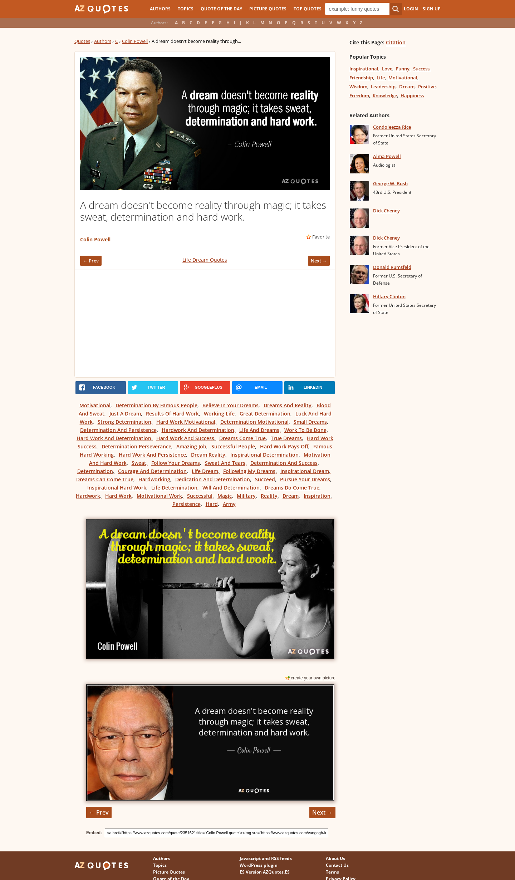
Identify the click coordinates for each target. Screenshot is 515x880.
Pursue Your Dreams (305, 479)
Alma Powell (387, 156)
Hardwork (88, 495)
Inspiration (317, 495)
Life (381, 77)
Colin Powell (135, 41)
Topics (185, 9)
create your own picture (313, 677)
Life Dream (205, 471)
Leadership (383, 86)
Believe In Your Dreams (230, 405)
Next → (319, 260)
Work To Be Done (305, 430)
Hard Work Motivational (185, 421)
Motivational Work (159, 495)
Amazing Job (191, 446)
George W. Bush (390, 183)
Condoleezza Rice (392, 127)
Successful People (233, 446)
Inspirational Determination (264, 454)
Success (421, 68)
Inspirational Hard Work (116, 487)
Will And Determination (231, 487)
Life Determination (174, 487)
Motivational (95, 405)
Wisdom (358, 86)
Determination (95, 471)
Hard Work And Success (185, 438)
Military (246, 495)
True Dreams (286, 438)
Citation (396, 42)
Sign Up (432, 9)
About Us (335, 858)
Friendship (361, 77)
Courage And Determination (152, 471)
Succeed (265, 479)
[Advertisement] (205, 324)
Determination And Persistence (118, 430)
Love (387, 68)
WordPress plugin (259, 865)
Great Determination (265, 413)
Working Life (219, 413)
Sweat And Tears (225, 462)
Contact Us (337, 865)
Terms (332, 872)
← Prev (91, 260)
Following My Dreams (249, 471)
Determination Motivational (254, 421)
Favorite (321, 236)
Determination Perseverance (136, 446)
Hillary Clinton (389, 296)
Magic (224, 495)
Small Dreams (310, 421)
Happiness (412, 95)
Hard (212, 504)
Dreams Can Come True (104, 479)
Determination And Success (284, 462)
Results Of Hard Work (172, 413)
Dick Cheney (386, 210)
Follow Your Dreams (175, 462)
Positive (427, 86)
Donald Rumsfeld (392, 267)
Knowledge (385, 95)
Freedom (359, 95)
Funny (402, 68)
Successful (199, 495)
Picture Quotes (267, 9)
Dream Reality (208, 454)
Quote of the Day (221, 9)
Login (411, 9)
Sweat (139, 462)
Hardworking (154, 479)
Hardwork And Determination (198, 430)
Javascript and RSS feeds (266, 858)
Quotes (82, 41)
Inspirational (363, 68)
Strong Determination (124, 421)
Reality (269, 495)
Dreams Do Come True (292, 487)
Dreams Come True (242, 438)
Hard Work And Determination (114, 438)
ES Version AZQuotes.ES (265, 872)
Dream (291, 495)
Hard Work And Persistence (152, 454)
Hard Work (118, 495)
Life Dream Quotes (204, 259)
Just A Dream (125, 413)
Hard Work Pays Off (284, 446)
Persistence (186, 504)
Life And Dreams (259, 430)
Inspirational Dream (304, 471)
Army (229, 504)
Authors (160, 9)
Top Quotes (308, 9)
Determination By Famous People (156, 405)
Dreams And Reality (288, 405)
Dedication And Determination (212, 479)
